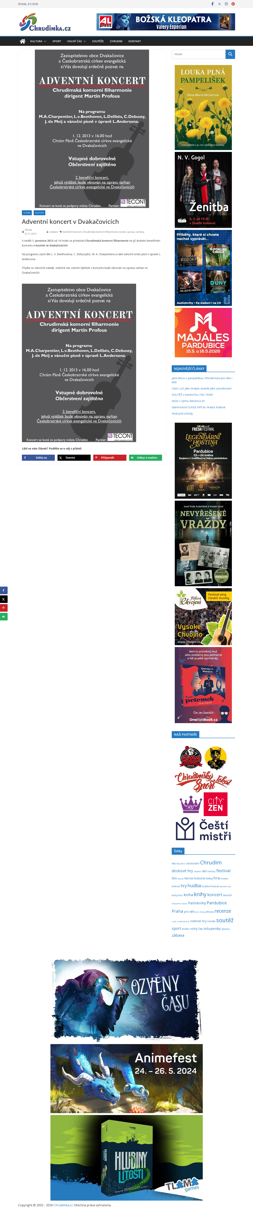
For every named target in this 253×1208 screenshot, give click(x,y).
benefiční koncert (72, 231)
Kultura (36, 41)
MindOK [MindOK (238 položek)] (227, 895)
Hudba (26, 212)
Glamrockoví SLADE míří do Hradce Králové (198, 407)
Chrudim (116, 41)
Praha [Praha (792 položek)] (177, 911)
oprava (131, 231)
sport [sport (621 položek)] (176, 928)
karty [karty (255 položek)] (174, 895)
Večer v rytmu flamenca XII (188, 401)
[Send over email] (145, 458)
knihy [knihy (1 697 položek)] (200, 894)
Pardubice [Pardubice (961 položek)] (217, 903)
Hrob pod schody (182, 413)
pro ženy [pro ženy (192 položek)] (200, 912)
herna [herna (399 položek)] (188, 878)
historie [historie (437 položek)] (199, 878)
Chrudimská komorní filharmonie (100, 231)
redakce (53, 231)
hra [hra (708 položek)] (216, 878)
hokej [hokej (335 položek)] (209, 878)
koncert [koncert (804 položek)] (214, 894)
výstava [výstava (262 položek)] (225, 929)
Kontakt (134, 41)
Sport (57, 41)
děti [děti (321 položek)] (204, 871)
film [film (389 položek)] (174, 878)
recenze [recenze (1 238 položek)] (223, 911)
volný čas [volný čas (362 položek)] (196, 929)
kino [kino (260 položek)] (180, 895)
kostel (122, 231)
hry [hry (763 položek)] (184, 885)
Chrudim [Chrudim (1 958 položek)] (211, 862)
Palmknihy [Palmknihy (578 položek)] (197, 903)
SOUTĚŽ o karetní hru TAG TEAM (192, 394)
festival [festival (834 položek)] (223, 870)
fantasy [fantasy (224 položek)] (211, 871)
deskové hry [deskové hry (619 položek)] (182, 870)
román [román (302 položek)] (211, 921)
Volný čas (74, 41)
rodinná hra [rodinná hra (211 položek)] (183, 921)
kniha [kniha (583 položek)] (188, 894)
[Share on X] (73, 458)
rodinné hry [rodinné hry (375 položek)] (198, 921)
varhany (140, 231)
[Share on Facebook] (38, 458)
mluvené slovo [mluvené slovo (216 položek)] (179, 903)
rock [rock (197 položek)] (174, 921)
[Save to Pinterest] (109, 458)
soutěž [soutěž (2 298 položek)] (225, 920)
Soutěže (98, 41)
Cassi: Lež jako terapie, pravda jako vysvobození (201, 388)
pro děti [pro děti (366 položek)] (189, 912)
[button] (44, 41)
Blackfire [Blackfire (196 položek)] (181, 863)
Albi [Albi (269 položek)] (174, 863)
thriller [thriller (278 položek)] (185, 929)
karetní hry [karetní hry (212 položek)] (225, 886)
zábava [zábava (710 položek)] (178, 935)
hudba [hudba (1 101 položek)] (194, 885)
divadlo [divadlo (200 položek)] (197, 871)
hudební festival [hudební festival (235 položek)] (210, 886)
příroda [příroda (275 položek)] (209, 911)
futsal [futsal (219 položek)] (181, 878)
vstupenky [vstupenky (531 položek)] (212, 928)
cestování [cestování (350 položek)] (192, 863)
